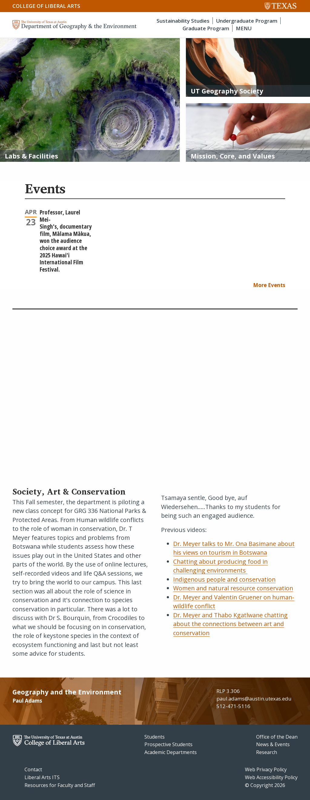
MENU (244, 28)
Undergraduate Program (246, 20)
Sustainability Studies (183, 20)
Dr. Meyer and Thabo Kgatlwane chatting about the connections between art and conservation (230, 624)
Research (266, 752)
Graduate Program (206, 28)
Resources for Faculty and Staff (60, 785)
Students (154, 736)
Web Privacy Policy (266, 769)
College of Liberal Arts (46, 5)
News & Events (273, 744)
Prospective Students (168, 744)
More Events (269, 285)
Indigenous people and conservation (224, 579)
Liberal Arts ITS (42, 777)
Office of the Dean (277, 736)
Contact (33, 769)
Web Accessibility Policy (271, 777)
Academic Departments (170, 752)
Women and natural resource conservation (233, 588)
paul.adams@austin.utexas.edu (254, 698)
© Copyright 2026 (265, 785)
